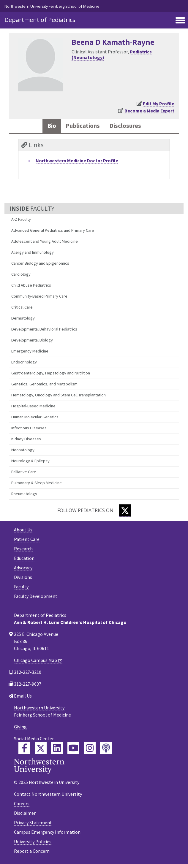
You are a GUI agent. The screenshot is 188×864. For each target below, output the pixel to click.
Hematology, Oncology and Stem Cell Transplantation (58, 395)
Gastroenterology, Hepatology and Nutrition (50, 373)
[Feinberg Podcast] (106, 748)
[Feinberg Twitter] (41, 748)
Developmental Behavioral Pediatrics (44, 329)
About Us (23, 530)
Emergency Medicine (29, 351)
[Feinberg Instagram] (90, 748)
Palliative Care (23, 471)
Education (24, 558)
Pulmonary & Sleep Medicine (36, 482)
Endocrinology (24, 362)
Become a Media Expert (149, 111)
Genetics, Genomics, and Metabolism (44, 384)
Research (23, 549)
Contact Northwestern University (48, 794)
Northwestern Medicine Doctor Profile (77, 160)
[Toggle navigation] (180, 21)
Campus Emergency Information (47, 832)
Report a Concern (32, 851)
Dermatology (23, 318)
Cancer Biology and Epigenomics (40, 263)
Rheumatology (24, 493)
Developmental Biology (32, 340)
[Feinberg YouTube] (73, 748)
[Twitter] (125, 510)
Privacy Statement (33, 822)
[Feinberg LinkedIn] (57, 748)
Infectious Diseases (29, 428)
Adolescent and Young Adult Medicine (44, 241)
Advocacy (23, 568)
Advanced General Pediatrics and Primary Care (52, 230)
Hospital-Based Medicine (33, 406)
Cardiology (21, 274)
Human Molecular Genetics (35, 417)
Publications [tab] (83, 126)
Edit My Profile (158, 104)
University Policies (32, 841)
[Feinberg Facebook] (24, 748)
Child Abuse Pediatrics (31, 285)
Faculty (21, 587)
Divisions (23, 577)
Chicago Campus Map (35, 660)
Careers (21, 803)
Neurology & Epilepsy (30, 460)
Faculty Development (35, 596)
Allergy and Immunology (32, 252)
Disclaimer (25, 813)
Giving (20, 727)
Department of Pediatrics (39, 20)
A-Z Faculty (21, 219)
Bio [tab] (51, 126)
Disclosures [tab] (125, 126)
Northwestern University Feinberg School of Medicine (51, 6)
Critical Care (22, 307)
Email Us (23, 696)
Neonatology (22, 449)
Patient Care (27, 539)
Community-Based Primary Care (39, 296)
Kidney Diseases (26, 438)
